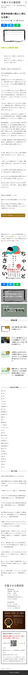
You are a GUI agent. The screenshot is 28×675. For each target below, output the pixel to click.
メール (20, 643)
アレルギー (4, 427)
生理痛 (2, 451)
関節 (2, 461)
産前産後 (3, 440)
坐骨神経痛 (21, 20)
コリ (2, 404)
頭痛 (2, 464)
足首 (2, 456)
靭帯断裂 (3, 411)
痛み (2, 390)
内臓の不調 (4, 443)
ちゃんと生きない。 (10, 236)
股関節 (2, 422)
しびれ (14, 20)
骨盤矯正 (3, 414)
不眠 (2, 432)
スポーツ (3, 438)
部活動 (2, 459)
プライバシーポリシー (6, 668)
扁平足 (2, 448)
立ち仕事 (3, 453)
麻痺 (2, 417)
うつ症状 (3, 425)
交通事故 (3, 406)
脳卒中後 (3, 435)
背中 (2, 409)
